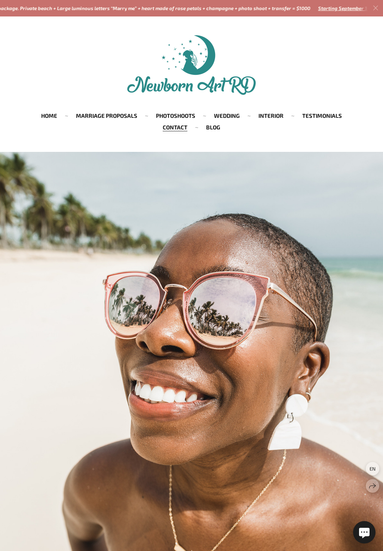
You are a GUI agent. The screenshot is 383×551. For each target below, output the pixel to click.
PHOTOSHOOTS (175, 115)
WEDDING (227, 115)
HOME (49, 115)
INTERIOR (271, 115)
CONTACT (175, 127)
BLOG (213, 127)
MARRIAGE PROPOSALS (106, 115)
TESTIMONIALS (322, 115)
